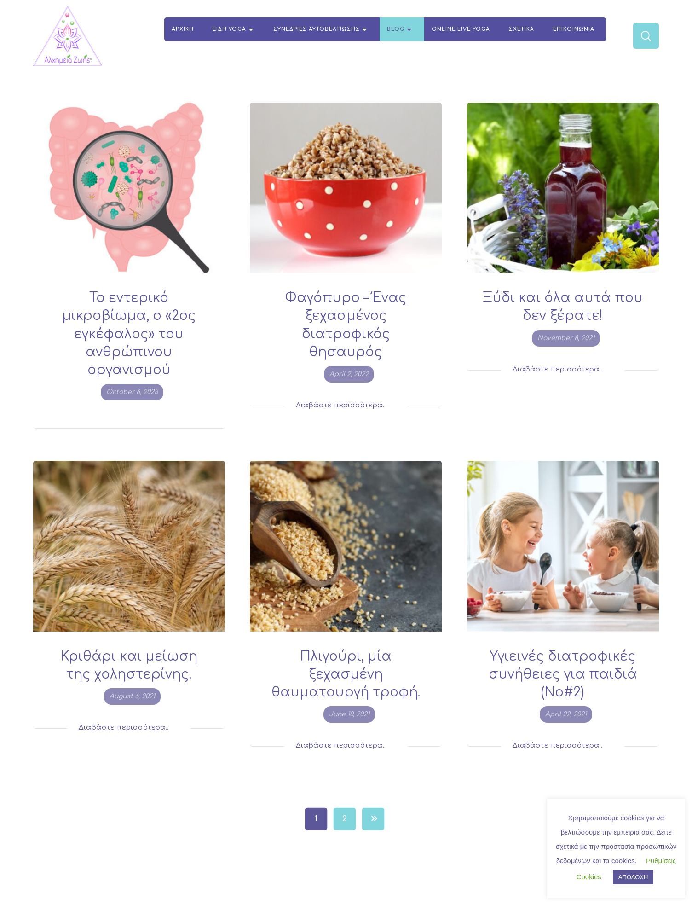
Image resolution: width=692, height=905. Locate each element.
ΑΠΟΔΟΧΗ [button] (633, 877)
